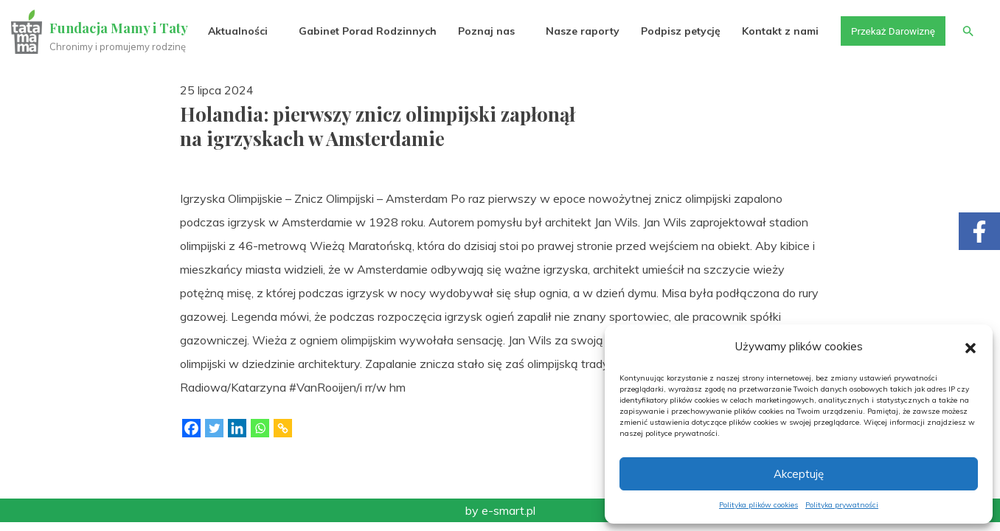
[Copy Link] (283, 428)
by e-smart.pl (500, 510)
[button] (970, 346)
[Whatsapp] (260, 428)
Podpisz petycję (676, 31)
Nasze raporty (578, 31)
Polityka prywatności (841, 505)
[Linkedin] (237, 428)
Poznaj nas (482, 31)
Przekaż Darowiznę (890, 31)
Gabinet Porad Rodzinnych (363, 31)
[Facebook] (191, 428)
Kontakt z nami (776, 31)
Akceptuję (799, 474)
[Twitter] (214, 428)
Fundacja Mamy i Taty (119, 28)
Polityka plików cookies (758, 505)
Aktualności (233, 31)
